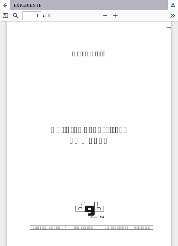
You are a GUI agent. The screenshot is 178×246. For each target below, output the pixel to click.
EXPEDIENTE (27, 5)
